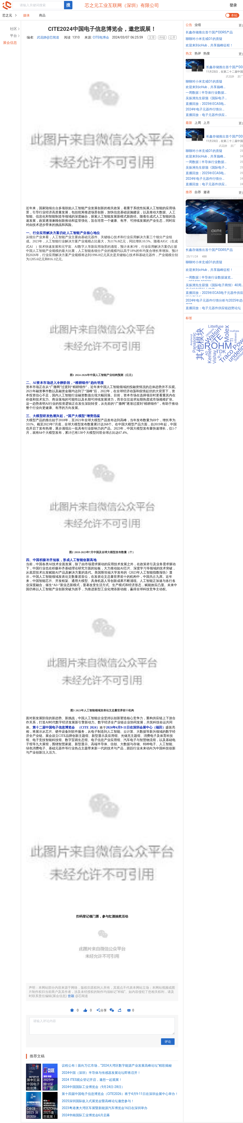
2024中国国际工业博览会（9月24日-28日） (93, 1087)
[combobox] (42, 5)
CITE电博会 (101, 37)
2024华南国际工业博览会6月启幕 (86, 1115)
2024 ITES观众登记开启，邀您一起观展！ (92, 1079)
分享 (102, 1010)
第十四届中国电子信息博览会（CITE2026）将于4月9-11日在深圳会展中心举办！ (120, 1094)
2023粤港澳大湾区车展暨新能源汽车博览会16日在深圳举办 (104, 1108)
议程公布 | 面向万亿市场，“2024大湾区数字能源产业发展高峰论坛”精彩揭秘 (117, 1065)
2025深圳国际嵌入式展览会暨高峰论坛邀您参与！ (98, 1101)
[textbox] (38, 5)
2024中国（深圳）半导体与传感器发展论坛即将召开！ (101, 1073)
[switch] (232, 15)
